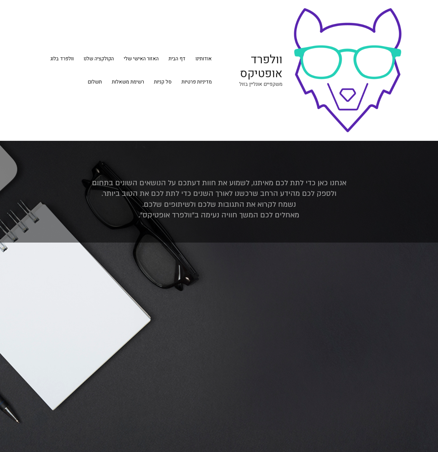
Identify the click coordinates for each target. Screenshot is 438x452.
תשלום (95, 81)
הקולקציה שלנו (99, 58)
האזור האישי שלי (141, 58)
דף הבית (177, 58)
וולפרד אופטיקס (261, 66)
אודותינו (203, 58)
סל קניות (163, 81)
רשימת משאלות (128, 81)
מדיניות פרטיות (197, 81)
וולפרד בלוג (62, 58)
